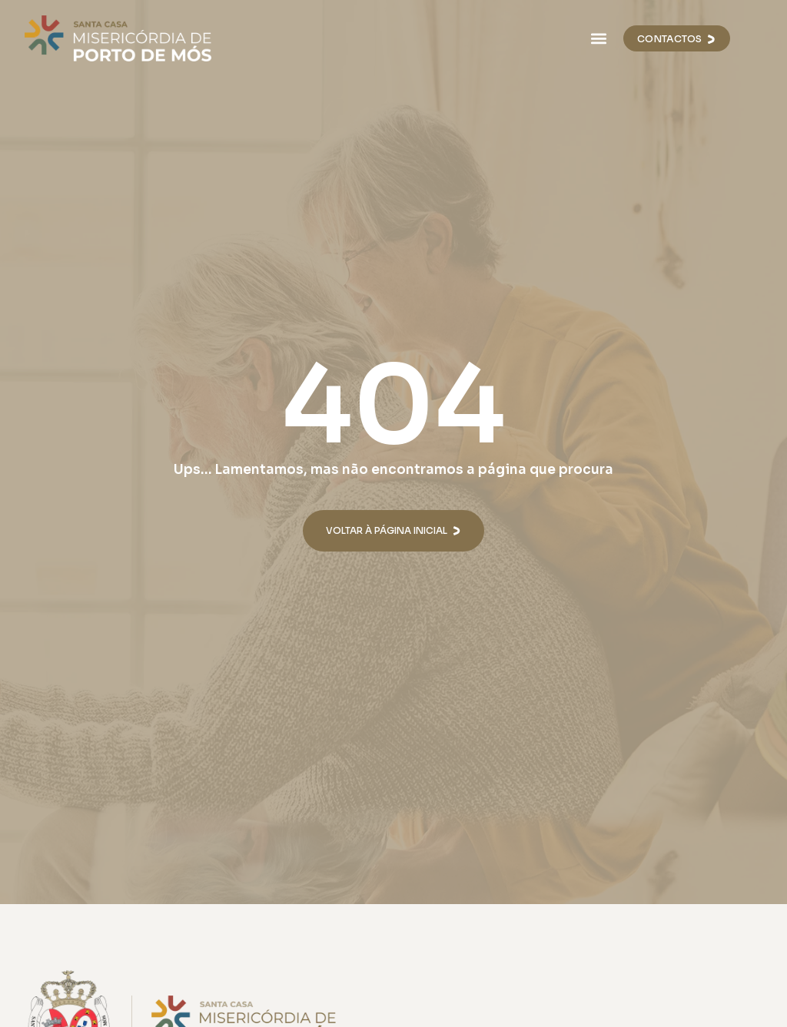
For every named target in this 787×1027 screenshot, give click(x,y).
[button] (598, 38)
